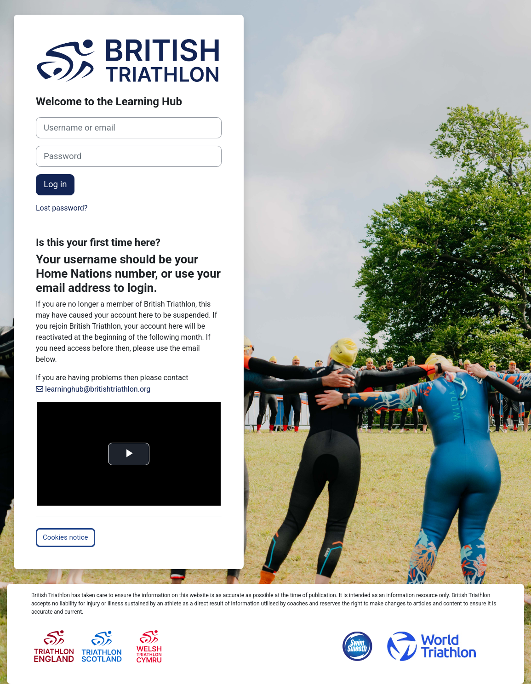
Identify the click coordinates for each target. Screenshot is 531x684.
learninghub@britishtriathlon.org (97, 389)
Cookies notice (65, 537)
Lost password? (61, 208)
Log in (55, 184)
